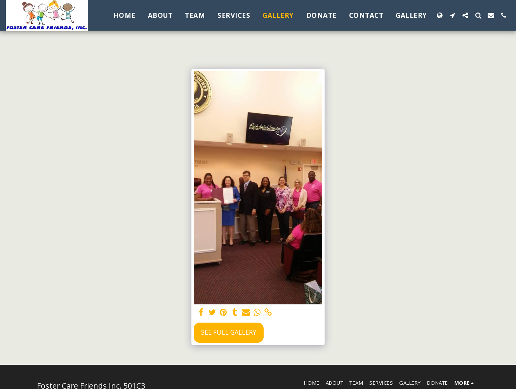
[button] (453, 15)
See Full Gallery (228, 332)
